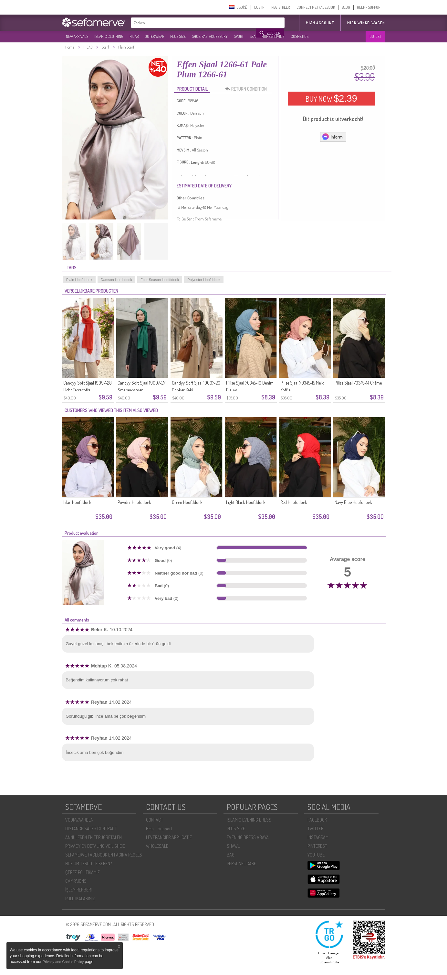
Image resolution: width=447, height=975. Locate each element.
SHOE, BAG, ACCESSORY (210, 36)
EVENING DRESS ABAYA (248, 837)
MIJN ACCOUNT (320, 22)
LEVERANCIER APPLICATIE (169, 837)
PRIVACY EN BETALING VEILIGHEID (95, 846)
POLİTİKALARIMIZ (80, 898)
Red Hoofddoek (293, 502)
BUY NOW (331, 98)
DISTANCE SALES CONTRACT (91, 828)
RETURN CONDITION (248, 89)
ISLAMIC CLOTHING (108, 36)
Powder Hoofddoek (134, 502)
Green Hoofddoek (187, 502)
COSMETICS (299, 36)
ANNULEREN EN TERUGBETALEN (93, 837)
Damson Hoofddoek (116, 280)
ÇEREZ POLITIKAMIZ (82, 872)
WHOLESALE (157, 846)
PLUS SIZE (178, 36)
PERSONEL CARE (241, 863)
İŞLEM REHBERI (78, 889)
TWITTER (315, 828)
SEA (252, 36)
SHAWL (233, 846)
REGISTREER (280, 7)
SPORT (239, 36)
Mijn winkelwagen (366, 22)
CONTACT (154, 820)
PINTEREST (317, 846)
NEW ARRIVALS (77, 36)
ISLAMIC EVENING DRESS (249, 820)
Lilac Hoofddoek (77, 502)
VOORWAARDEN (79, 820)
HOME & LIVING (273, 36)
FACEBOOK (317, 820)
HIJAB (134, 36)
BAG (230, 854)
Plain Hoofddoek (79, 280)
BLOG (346, 7)
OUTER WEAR (154, 36)
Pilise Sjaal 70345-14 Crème (358, 383)
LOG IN (259, 7)
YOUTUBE (316, 854)
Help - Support (159, 828)
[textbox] (193, 22)
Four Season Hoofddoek (159, 280)
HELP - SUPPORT (369, 7)
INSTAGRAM (317, 837)
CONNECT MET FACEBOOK (315, 7)
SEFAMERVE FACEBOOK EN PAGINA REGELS (103, 854)
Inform (332, 136)
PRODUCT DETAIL (192, 89)
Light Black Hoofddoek (245, 502)
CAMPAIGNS (76, 881)
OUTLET (375, 36)
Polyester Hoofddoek (203, 280)
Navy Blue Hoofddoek (353, 502)
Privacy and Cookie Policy (63, 962)
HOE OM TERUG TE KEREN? (88, 863)
